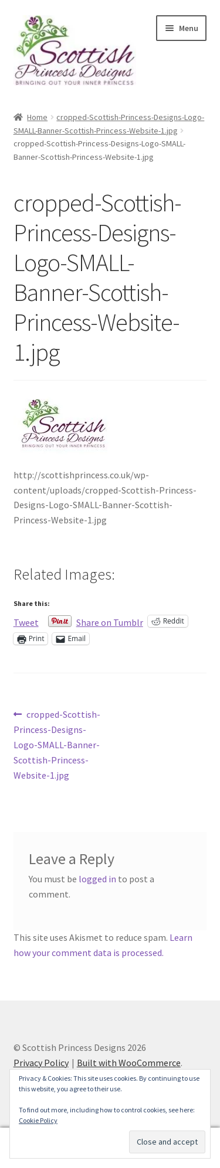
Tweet (26, 621)
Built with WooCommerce (129, 1062)
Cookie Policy (38, 1120)
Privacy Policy (41, 1062)
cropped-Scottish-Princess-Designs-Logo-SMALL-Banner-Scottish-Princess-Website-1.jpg (57, 744)
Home (37, 117)
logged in (97, 879)
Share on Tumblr (109, 621)
